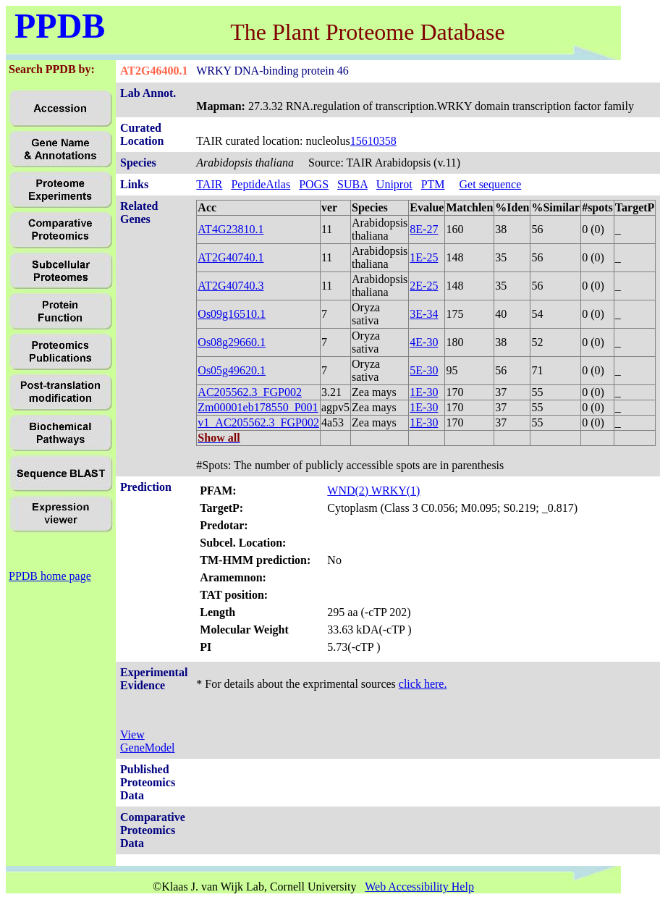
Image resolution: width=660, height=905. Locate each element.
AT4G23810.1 (230, 229)
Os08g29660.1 (232, 342)
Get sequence (491, 184)
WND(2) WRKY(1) (373, 490)
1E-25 (424, 257)
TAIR (209, 184)
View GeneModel (147, 741)
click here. (423, 684)
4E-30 (424, 342)
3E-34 (424, 314)
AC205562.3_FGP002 (250, 392)
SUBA (352, 184)
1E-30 (424, 392)
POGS (314, 184)
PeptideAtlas (260, 184)
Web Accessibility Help (419, 886)
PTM (433, 184)
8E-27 (424, 229)
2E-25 (424, 285)
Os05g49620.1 (232, 370)
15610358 (373, 141)
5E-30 (424, 370)
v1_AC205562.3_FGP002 (258, 422)
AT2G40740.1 (230, 257)
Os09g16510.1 (232, 314)
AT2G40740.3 (230, 285)
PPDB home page (50, 576)
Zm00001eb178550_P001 (258, 407)
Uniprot (394, 184)
